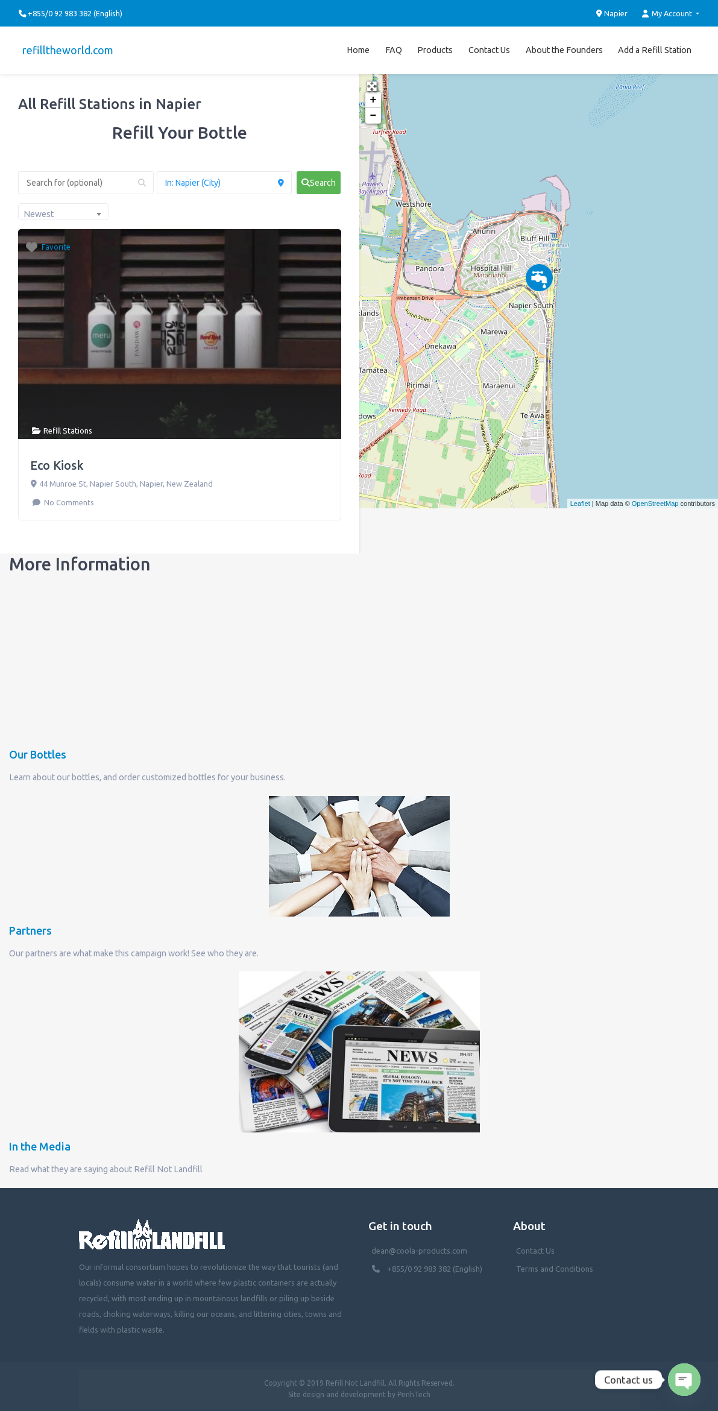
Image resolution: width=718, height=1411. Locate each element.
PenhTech (413, 1390)
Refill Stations (67, 425)
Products (435, 47)
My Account (668, 13)
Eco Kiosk (57, 460)
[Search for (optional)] (86, 177)
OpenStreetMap (655, 498)
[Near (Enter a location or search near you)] (224, 177)
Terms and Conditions (554, 1264)
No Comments (68, 497)
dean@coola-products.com (420, 1246)
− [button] (373, 111)
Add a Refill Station (654, 47)
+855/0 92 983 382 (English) (434, 1264)
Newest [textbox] (39, 209)
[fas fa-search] (319, 177)
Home (358, 47)
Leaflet (580, 498)
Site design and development (337, 1390)
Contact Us (489, 47)
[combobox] (63, 206)
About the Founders (564, 47)
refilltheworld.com (64, 48)
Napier (612, 13)
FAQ (393, 47)
